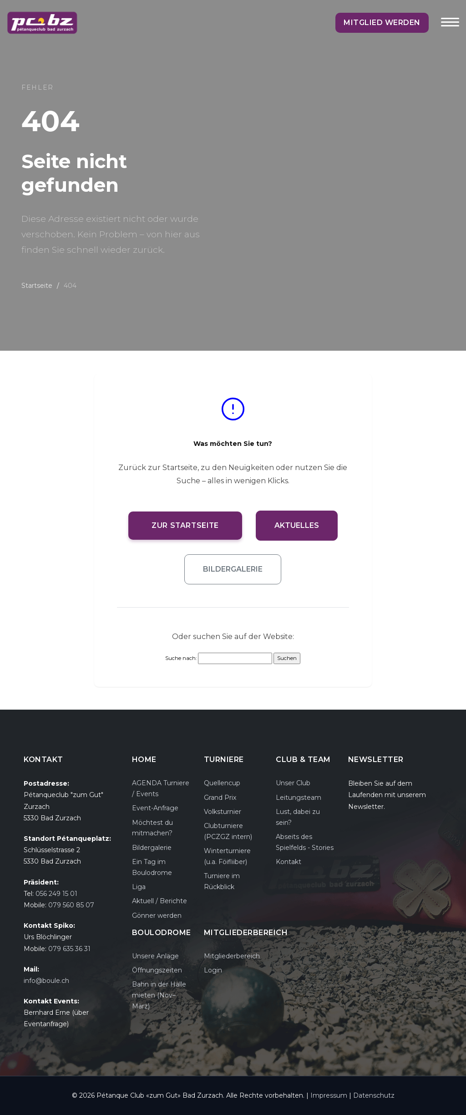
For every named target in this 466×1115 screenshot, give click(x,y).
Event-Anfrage (155, 808)
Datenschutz (374, 1095)
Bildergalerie (233, 569)
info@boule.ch (46, 981)
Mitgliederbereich (232, 956)
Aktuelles (300, 525)
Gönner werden (157, 915)
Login (213, 970)
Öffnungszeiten (157, 970)
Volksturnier (222, 812)
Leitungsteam (298, 797)
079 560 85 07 (71, 905)
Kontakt (288, 862)
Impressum (328, 1095)
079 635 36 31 (69, 949)
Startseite (36, 285)
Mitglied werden (388, 22)
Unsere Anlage (155, 956)
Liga (139, 887)
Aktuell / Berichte (159, 901)
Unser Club (293, 783)
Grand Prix (220, 797)
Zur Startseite (185, 525)
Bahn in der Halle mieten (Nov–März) (159, 995)
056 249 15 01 (56, 894)
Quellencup (222, 783)
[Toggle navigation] (450, 28)
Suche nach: (181, 658)
